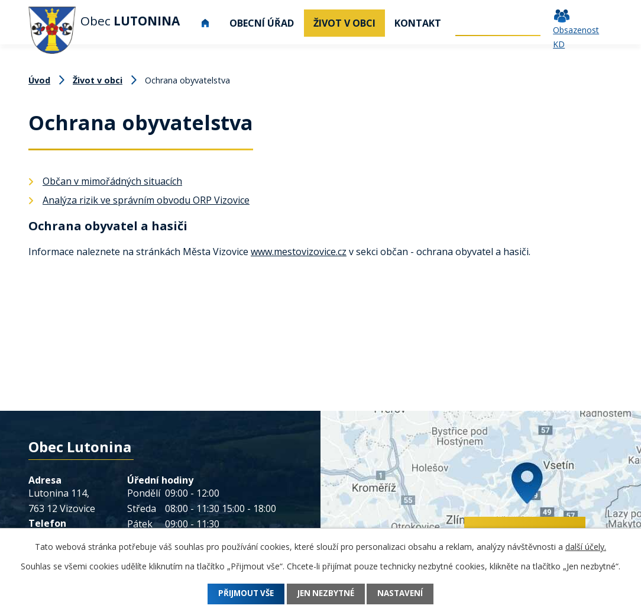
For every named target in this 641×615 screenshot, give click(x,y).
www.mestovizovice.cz (299, 251)
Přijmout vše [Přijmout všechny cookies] (239, 594)
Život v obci (344, 23)
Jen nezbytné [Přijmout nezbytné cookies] (326, 594)
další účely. (585, 546)
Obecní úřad (261, 23)
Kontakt (417, 23)
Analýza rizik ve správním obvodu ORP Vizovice (146, 200)
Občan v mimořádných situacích (112, 181)
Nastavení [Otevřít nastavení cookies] (408, 594)
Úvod (205, 23)
